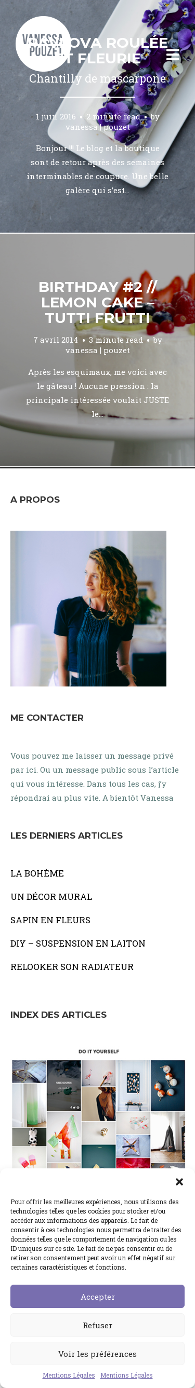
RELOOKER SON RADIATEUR (72, 967)
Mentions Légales (69, 1375)
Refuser (97, 1325)
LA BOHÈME (37, 873)
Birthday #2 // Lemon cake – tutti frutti (97, 302)
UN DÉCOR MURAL (51, 896)
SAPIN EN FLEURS (50, 920)
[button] (179, 1181)
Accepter (98, 1296)
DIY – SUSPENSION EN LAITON (78, 943)
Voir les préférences (97, 1354)
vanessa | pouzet (98, 127)
